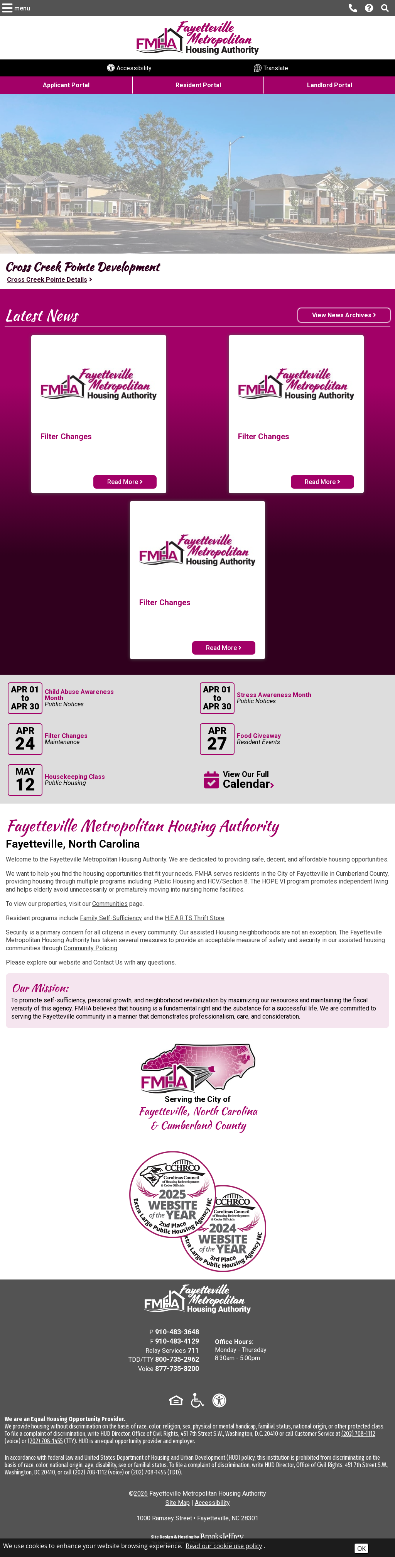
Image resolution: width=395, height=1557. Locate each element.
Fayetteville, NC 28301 (227, 1518)
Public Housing (174, 881)
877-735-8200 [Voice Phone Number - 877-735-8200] (177, 1368)
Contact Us (108, 962)
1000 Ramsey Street (164, 1518)
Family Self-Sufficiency (111, 918)
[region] (197, 271)
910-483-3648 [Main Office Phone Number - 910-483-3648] (177, 1332)
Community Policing (90, 948)
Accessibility (212, 1502)
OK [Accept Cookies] (361, 1548)
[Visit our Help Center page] (369, 8)
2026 (141, 1493)
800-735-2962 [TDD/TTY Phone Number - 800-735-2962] (177, 1359)
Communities (110, 903)
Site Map (177, 1502)
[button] (17, 8)
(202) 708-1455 (45, 1441)
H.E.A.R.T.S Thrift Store (195, 918)
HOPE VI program (285, 881)
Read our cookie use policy (224, 1546)
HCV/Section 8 (228, 881)
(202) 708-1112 (358, 1433)
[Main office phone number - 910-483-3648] (353, 8)
